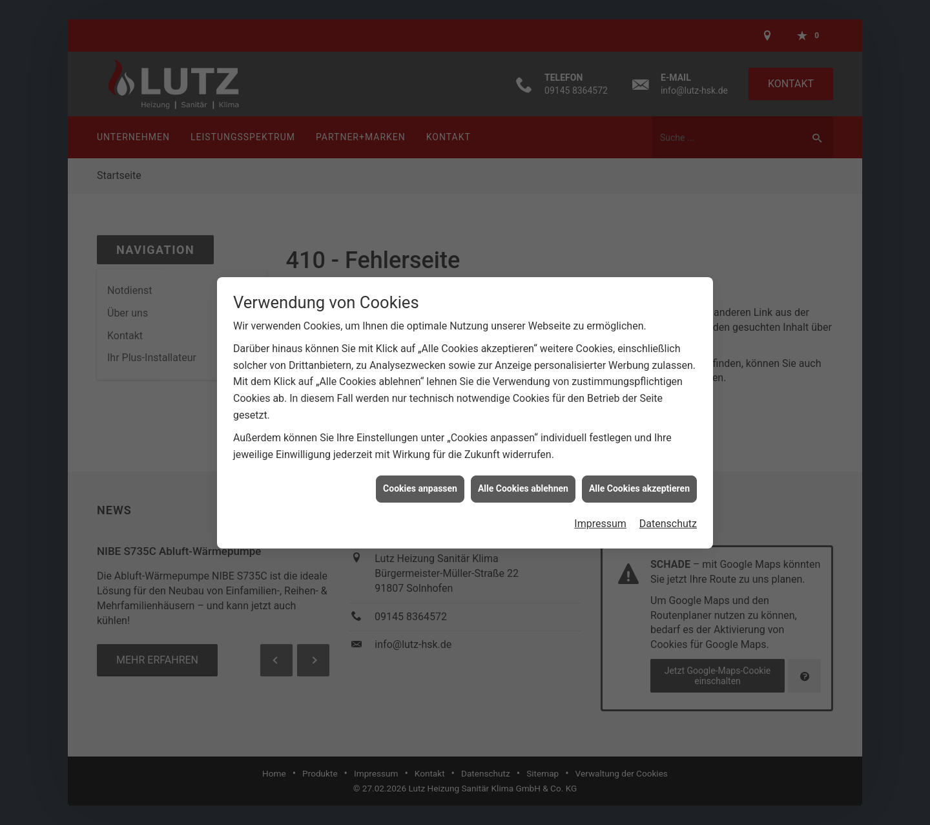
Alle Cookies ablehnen (523, 479)
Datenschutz (668, 514)
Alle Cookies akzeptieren (639, 479)
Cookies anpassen (420, 479)
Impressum (600, 514)
